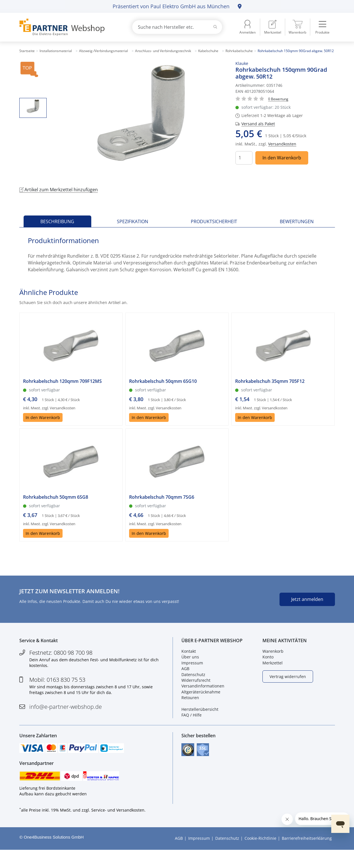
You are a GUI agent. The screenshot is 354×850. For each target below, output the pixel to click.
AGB (185, 668)
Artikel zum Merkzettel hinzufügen (58, 189)
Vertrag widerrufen (288, 676)
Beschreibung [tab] (57, 221)
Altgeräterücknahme (200, 692)
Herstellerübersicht (199, 709)
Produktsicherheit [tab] (214, 221)
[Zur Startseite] (69, 27)
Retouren (190, 697)
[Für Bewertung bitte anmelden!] (278, 98)
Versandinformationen (202, 686)
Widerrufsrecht (195, 680)
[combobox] (177, 27)
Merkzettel (272, 663)
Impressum (192, 663)
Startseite (27, 50)
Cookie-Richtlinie (260, 838)
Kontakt (188, 651)
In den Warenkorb (281, 158)
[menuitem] (272, 27)
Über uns (190, 657)
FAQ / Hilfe (191, 715)
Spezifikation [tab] (132, 221)
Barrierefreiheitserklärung (307, 838)
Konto (268, 657)
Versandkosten (282, 144)
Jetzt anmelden (307, 599)
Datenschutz (193, 674)
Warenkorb (272, 651)
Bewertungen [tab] (297, 221)
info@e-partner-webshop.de (65, 707)
